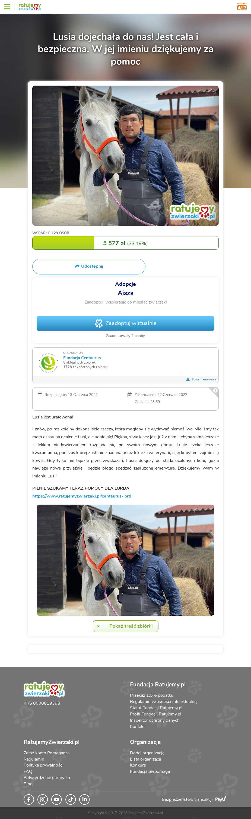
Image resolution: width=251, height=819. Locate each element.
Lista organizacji (145, 759)
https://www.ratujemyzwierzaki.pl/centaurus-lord (81, 496)
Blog (28, 784)
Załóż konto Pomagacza (46, 753)
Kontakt (137, 727)
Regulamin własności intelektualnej (164, 702)
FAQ (28, 771)
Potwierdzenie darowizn (47, 778)
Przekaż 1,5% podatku (151, 695)
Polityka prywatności (43, 765)
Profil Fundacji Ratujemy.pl (155, 714)
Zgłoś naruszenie (201, 379)
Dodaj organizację (147, 753)
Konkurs (138, 765)
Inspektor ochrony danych (155, 720)
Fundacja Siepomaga (150, 771)
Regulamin (34, 759)
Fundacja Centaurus (82, 358)
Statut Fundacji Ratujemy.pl (156, 708)
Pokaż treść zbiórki (123, 626)
